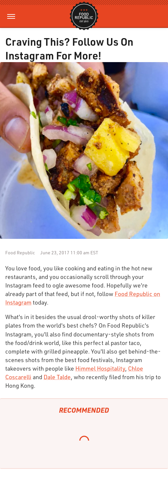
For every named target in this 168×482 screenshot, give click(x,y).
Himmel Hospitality (100, 368)
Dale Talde (57, 376)
